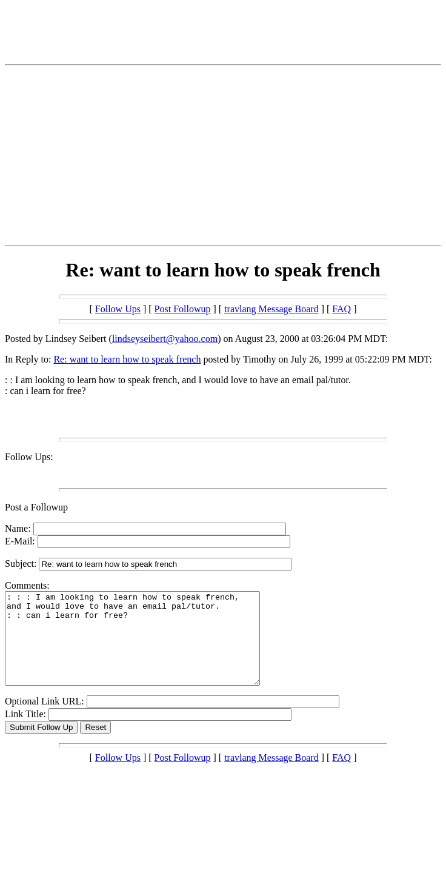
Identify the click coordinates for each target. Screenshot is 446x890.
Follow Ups (118, 309)
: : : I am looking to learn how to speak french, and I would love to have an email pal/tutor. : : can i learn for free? (147, 647)
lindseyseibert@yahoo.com (165, 338)
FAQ (341, 309)
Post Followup (183, 309)
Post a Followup (36, 507)
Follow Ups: (29, 457)
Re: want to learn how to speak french (127, 359)
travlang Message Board (271, 309)
